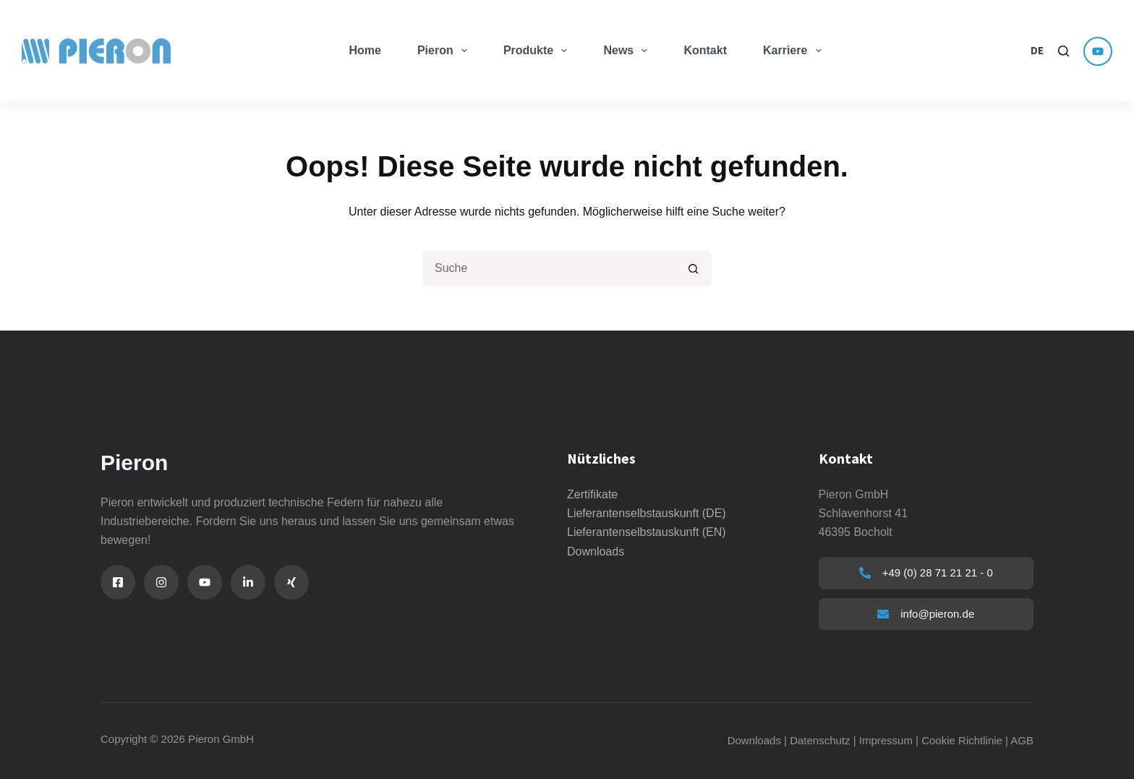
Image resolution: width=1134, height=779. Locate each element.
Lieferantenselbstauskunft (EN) (646, 532)
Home (364, 50)
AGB (1021, 740)
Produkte (538, 50)
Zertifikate (592, 494)
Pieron (445, 50)
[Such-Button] (693, 268)
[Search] (1063, 51)
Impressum (886, 740)
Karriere (795, 50)
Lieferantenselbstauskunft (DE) (646, 513)
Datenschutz (820, 740)
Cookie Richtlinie (961, 740)
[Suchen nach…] (548, 268)
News (628, 50)
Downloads (595, 551)
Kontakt (705, 50)
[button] (1037, 51)
